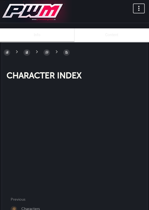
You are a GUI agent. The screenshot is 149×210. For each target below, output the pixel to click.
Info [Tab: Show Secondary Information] (37, 35)
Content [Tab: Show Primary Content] (111, 35)
